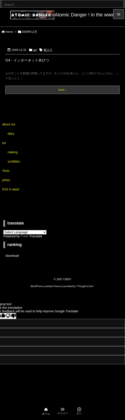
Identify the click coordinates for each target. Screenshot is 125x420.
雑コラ (48, 50)
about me (8, 124)
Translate (31, 236)
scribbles (14, 161)
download (12, 255)
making (13, 152)
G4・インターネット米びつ (27, 60)
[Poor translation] (11, 316)
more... (62, 89)
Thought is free (85, 286)
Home (9, 31)
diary (11, 133)
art (35, 50)
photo (6, 180)
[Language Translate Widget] (25, 232)
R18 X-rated (10, 189)
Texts (6, 171)
